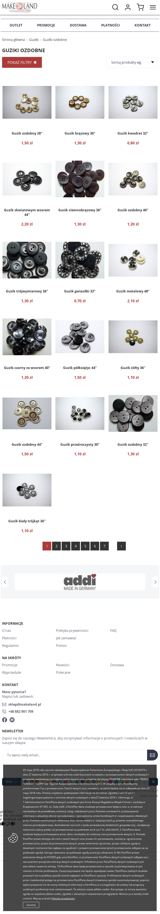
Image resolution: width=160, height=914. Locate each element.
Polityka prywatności (72, 630)
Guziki (34, 39)
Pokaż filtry (20, 62)
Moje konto (127, 7)
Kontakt (143, 25)
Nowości (62, 665)
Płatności (110, 25)
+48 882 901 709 (20, 711)
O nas (6, 630)
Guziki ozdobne (55, 39)
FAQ (113, 630)
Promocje (46, 25)
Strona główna (13, 39)
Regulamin (10, 645)
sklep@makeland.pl (24, 704)
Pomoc (61, 645)
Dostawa (78, 25)
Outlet (16, 25)
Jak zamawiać (66, 638)
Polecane (63, 672)
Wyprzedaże (11, 672)
